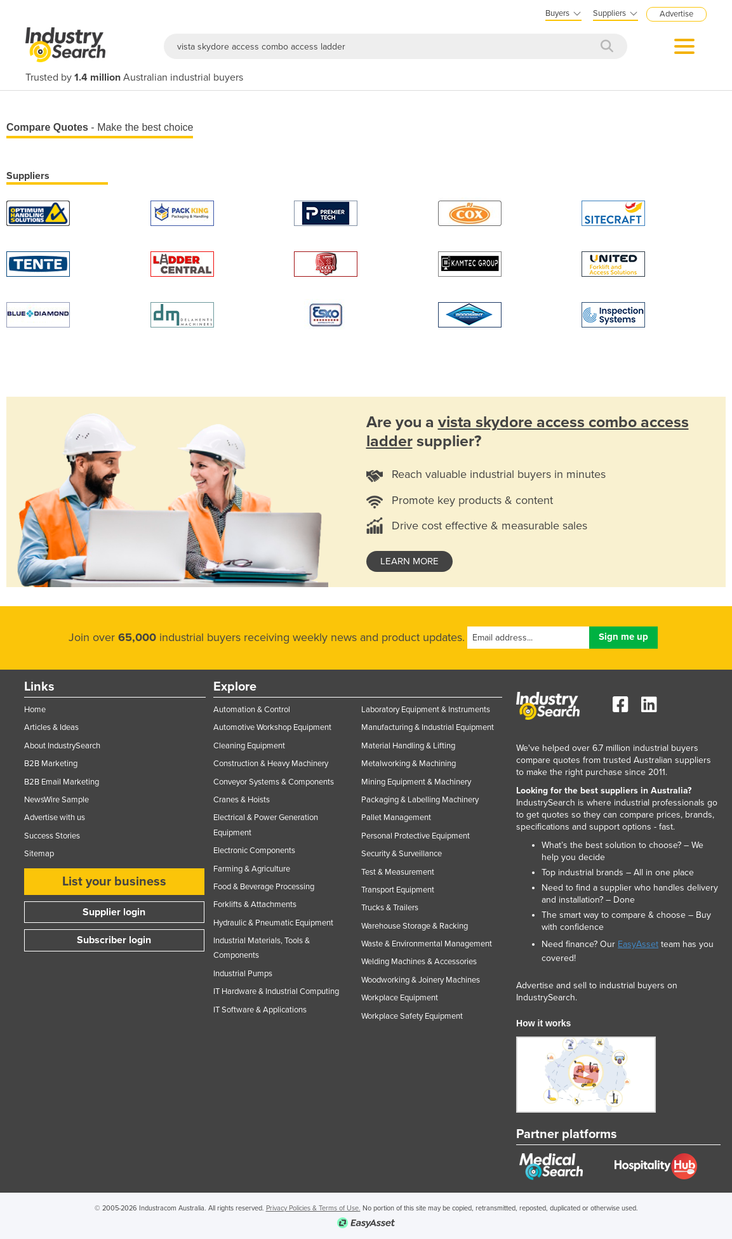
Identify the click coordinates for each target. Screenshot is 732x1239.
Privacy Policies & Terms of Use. (313, 1208)
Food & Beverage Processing (263, 887)
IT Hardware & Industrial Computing (276, 991)
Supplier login (114, 912)
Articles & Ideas (51, 727)
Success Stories (52, 836)
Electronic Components (254, 850)
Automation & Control (251, 710)
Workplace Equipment (399, 998)
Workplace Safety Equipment (412, 1016)
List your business (114, 881)
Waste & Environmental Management (426, 944)
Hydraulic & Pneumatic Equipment (273, 923)
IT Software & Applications (260, 1010)
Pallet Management (396, 817)
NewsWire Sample (56, 800)
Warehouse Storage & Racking (414, 926)
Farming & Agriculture (251, 869)
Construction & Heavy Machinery (270, 764)
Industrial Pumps (242, 974)
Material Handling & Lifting (408, 746)
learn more (409, 561)
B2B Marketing (50, 764)
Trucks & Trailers (389, 908)
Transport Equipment (397, 890)
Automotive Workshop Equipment (272, 727)
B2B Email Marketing (61, 782)
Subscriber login (114, 940)
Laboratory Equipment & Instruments (425, 710)
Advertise (676, 14)
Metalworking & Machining (408, 764)
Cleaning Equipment (249, 746)
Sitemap (39, 854)
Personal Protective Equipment (415, 836)
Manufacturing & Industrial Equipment (427, 727)
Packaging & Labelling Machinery (420, 800)
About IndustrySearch (62, 746)
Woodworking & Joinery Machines (420, 980)
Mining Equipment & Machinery (416, 782)
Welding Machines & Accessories (419, 962)
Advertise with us (54, 817)
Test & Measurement (397, 872)
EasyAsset (638, 944)
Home (35, 710)
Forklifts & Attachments (254, 904)
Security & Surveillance (401, 854)
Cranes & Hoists (241, 800)
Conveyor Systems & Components (273, 782)
